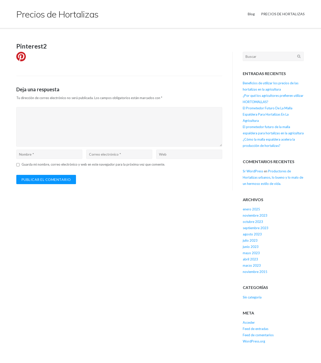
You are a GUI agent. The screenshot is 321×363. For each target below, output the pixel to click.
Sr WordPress (253, 171)
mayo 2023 (251, 253)
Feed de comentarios (258, 335)
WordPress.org (254, 341)
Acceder (249, 322)
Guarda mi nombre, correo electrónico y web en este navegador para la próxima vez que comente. (93, 164)
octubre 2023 (253, 222)
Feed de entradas (255, 329)
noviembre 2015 (255, 272)
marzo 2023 (252, 265)
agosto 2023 (252, 234)
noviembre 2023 (255, 215)
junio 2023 (251, 247)
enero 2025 (251, 209)
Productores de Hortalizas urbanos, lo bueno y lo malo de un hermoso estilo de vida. (273, 177)
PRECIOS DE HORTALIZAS (283, 14)
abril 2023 (250, 259)
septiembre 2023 (255, 228)
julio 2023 (250, 240)
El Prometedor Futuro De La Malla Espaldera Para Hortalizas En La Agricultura (267, 114)
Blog (251, 14)
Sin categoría (252, 297)
